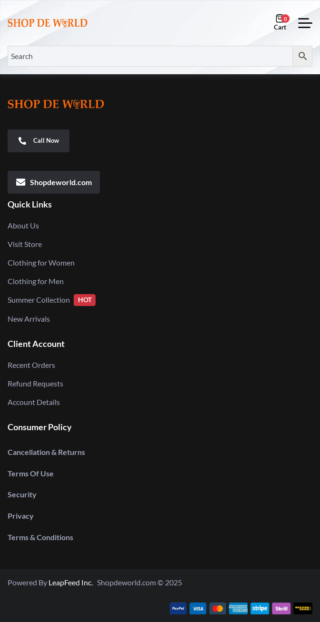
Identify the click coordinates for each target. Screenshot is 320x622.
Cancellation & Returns (46, 451)
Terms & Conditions (40, 537)
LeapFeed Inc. (72, 582)
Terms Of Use (31, 473)
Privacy (21, 515)
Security (22, 494)
